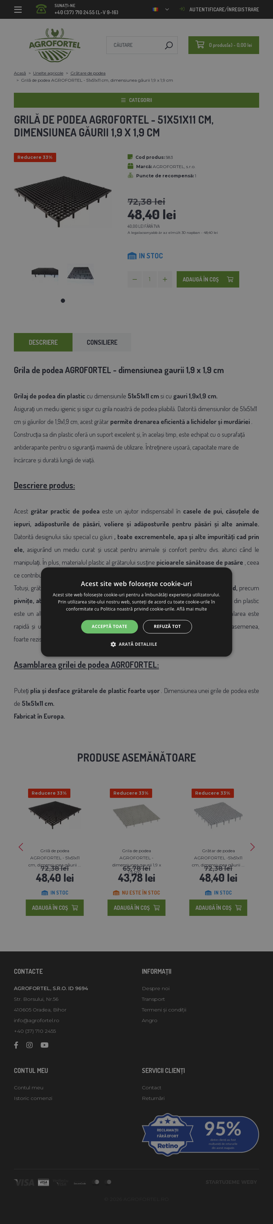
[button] (136, 644)
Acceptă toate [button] (109, 626)
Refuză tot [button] (167, 626)
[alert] (136, 612)
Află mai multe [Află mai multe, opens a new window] (192, 609)
